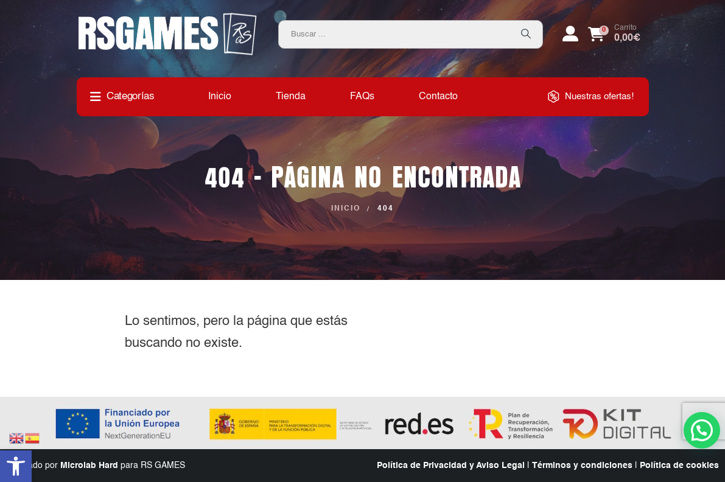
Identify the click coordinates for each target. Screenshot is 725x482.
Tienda (291, 97)
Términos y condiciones (582, 465)
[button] (16, 466)
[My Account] (570, 34)
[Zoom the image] (168, 17)
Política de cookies (679, 465)
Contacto (438, 97)
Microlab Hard (89, 465)
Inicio (219, 97)
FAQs (362, 97)
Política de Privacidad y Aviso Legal (451, 465)
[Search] (526, 34)
